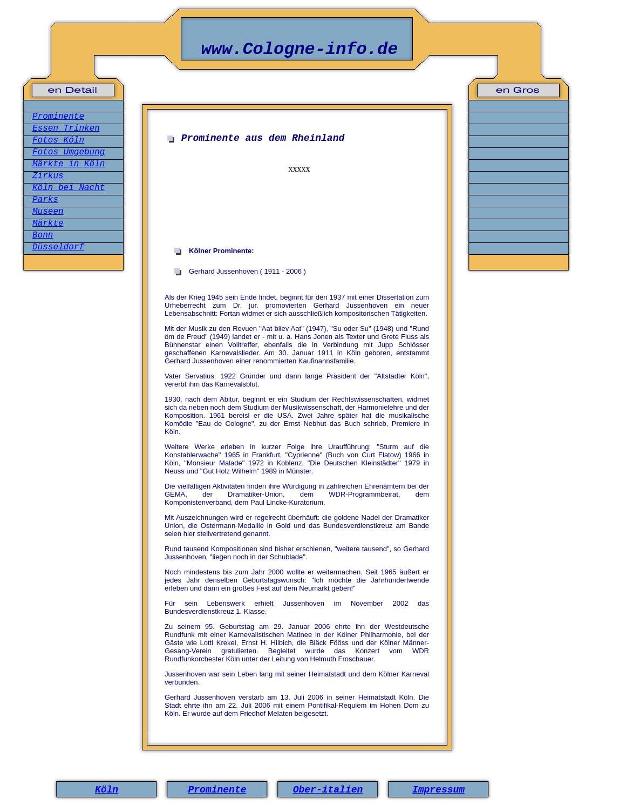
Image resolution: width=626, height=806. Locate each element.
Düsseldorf (58, 247)
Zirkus (48, 176)
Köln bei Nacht (68, 188)
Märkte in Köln (68, 164)
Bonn (42, 235)
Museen (48, 211)
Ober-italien (328, 789)
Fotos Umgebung (68, 152)
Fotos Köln (58, 140)
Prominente (58, 116)
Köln (106, 789)
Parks (45, 200)
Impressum (438, 789)
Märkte (48, 223)
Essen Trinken (66, 128)
